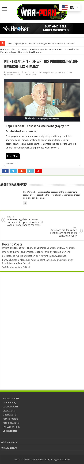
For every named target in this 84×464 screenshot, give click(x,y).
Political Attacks (10, 418)
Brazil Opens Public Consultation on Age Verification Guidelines (34, 256)
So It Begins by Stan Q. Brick (16, 267)
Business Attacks (11, 398)
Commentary (9, 402)
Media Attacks (10, 414)
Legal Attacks (9, 410)
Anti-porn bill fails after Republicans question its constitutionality (59, 231)
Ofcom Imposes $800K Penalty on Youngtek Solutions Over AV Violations (41, 43)
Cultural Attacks (10, 406)
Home (4, 49)
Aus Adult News (9, 447)
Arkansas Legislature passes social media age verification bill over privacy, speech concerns (25, 221)
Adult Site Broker (9, 442)
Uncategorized (10, 431)
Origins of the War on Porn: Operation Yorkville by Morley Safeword (36, 252)
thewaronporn (12, 72)
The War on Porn (19, 49)
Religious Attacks (38, 49)
